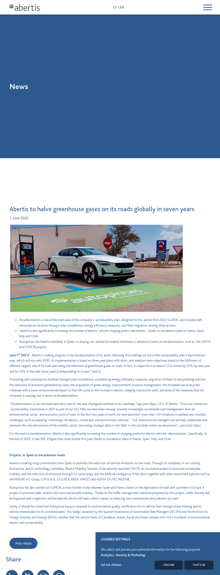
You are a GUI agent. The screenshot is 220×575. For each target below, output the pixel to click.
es (115, 7)
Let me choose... (112, 565)
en (122, 7)
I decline (168, 565)
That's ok (199, 565)
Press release (23, 543)
